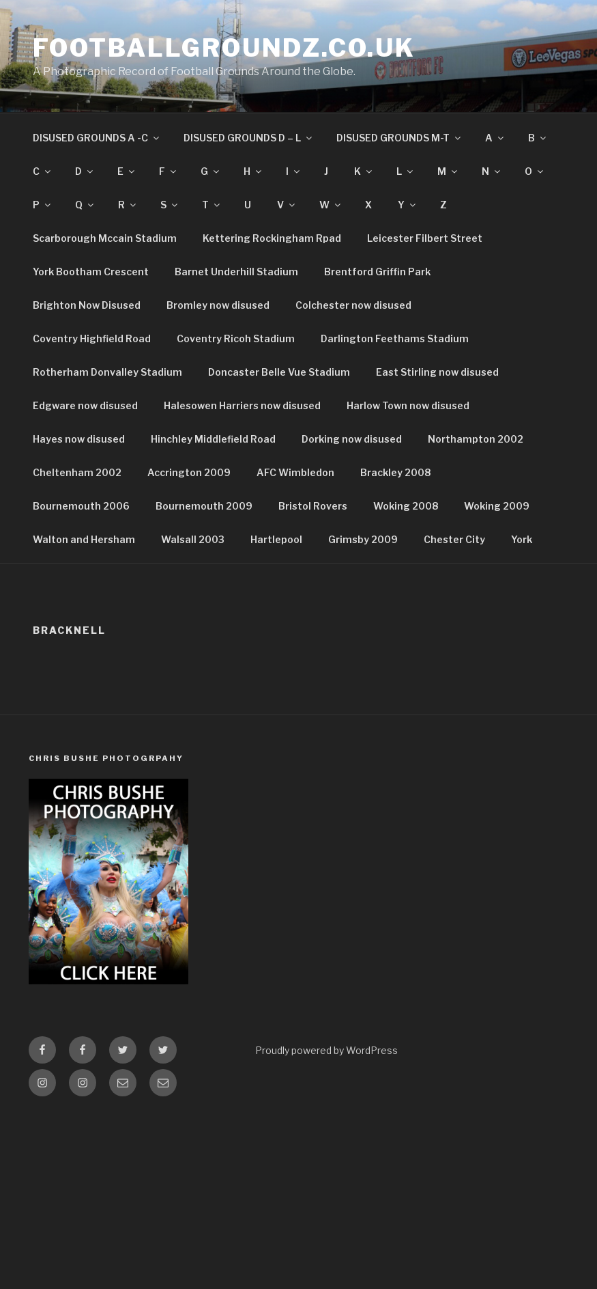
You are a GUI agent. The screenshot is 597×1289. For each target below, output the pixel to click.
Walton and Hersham (84, 539)
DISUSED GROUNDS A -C (97, 137)
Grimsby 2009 (363, 539)
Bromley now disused (218, 305)
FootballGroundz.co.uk (224, 48)
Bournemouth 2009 (204, 506)
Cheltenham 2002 (77, 472)
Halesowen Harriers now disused (242, 405)
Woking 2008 (405, 506)
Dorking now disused (352, 439)
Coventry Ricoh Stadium (236, 338)
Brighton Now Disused (87, 305)
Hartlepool (276, 539)
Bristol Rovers (312, 506)
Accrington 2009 (189, 472)
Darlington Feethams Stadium (395, 338)
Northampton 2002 (475, 439)
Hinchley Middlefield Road (213, 439)
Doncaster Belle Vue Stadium (279, 372)
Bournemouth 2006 (81, 506)
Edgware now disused (85, 405)
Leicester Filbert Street (424, 238)
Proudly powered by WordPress (326, 1050)
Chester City (454, 539)
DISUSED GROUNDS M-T (399, 137)
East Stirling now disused (437, 372)
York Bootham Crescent (91, 271)
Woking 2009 (496, 506)
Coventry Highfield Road (92, 338)
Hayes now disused (79, 439)
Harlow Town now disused (408, 405)
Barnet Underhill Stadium (236, 271)
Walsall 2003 (192, 539)
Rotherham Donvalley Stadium (107, 372)
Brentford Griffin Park (377, 271)
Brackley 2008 (395, 472)
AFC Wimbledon (295, 472)
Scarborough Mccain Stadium (105, 238)
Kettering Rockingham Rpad (272, 238)
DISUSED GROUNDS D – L (249, 137)
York (521, 539)
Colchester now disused (353, 305)
